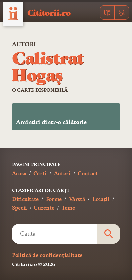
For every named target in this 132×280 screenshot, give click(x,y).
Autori (24, 44)
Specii (19, 208)
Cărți (40, 173)
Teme (68, 208)
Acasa (19, 173)
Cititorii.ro (49, 12)
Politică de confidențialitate (47, 255)
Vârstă (77, 199)
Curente (44, 208)
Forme (54, 199)
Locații (100, 199)
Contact (88, 173)
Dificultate (25, 199)
